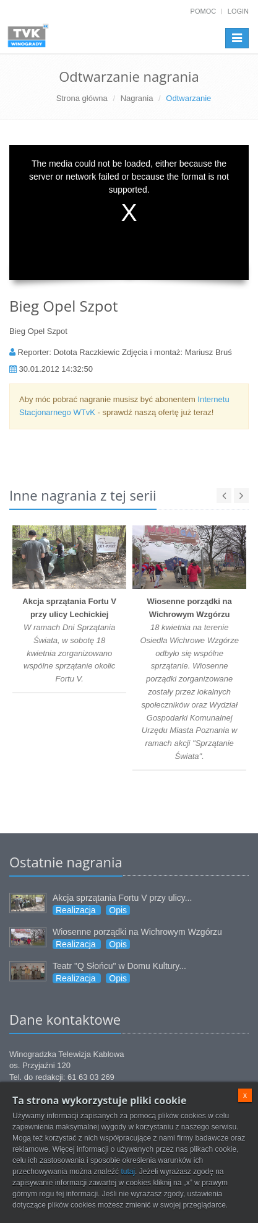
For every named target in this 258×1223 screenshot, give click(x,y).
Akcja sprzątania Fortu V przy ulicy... (122, 898)
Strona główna (82, 98)
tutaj (128, 1171)
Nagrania (137, 98)
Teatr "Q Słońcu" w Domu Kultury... (119, 966)
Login (238, 11)
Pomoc (204, 11)
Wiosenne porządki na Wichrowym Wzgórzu (137, 932)
